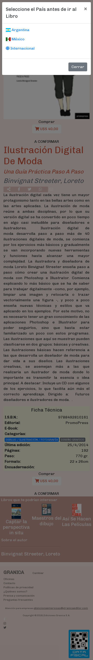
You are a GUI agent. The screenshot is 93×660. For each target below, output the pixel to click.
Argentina (17, 30)
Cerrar (77, 67)
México (15, 39)
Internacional (20, 48)
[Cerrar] (85, 8)
